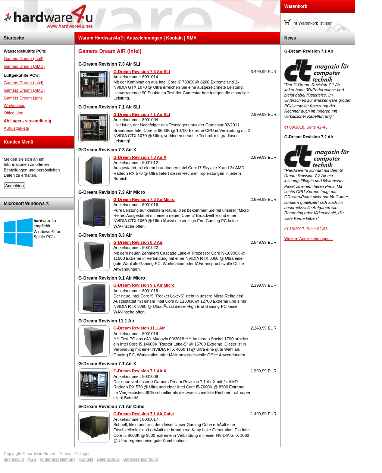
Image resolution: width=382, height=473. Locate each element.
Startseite (14, 38)
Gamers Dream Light (23, 98)
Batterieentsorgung (140, 459)
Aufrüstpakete (16, 128)
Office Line (13, 113)
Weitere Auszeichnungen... (308, 238)
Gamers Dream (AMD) (24, 66)
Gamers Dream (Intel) (23, 58)
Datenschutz (108, 459)
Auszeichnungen (144, 38)
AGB (32, 459)
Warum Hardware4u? (100, 38)
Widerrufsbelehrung (58, 459)
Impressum (14, 459)
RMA (192, 38)
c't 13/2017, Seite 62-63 (306, 229)
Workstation (14, 105)
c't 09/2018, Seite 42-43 (306, 127)
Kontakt (174, 38)
